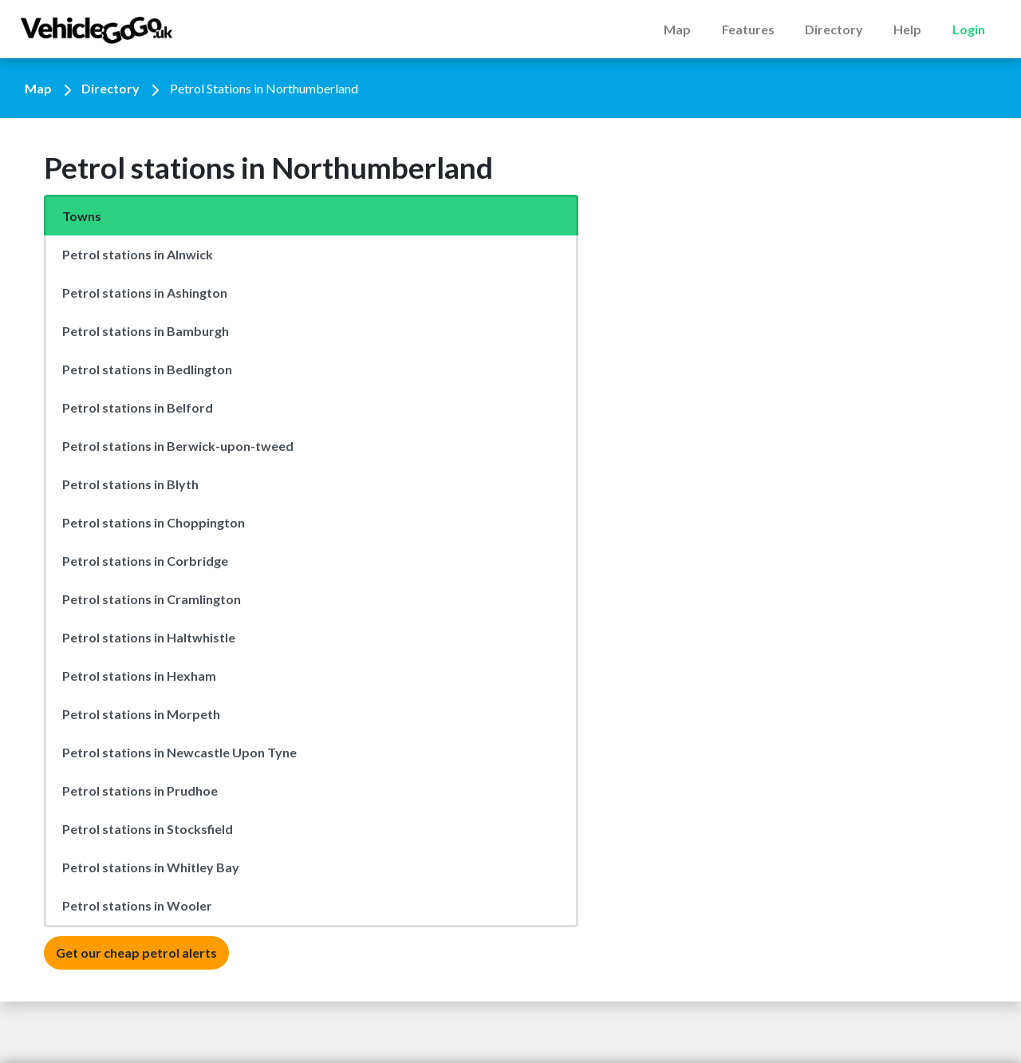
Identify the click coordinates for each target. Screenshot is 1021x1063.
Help (907, 29)
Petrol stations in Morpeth (141, 713)
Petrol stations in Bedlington (147, 369)
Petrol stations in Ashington (144, 292)
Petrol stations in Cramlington (151, 599)
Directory (834, 29)
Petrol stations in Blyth (130, 484)
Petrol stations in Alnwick (137, 254)
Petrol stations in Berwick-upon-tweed (178, 445)
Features (748, 29)
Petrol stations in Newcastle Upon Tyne (179, 752)
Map (677, 29)
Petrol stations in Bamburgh (145, 330)
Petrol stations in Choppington (153, 522)
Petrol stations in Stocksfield (147, 828)
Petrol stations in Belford (137, 407)
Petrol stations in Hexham (139, 675)
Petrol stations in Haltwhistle (148, 637)
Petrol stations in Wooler (137, 905)
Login (968, 29)
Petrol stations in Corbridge (145, 560)
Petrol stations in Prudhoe (140, 790)
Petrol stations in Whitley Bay (150, 867)
